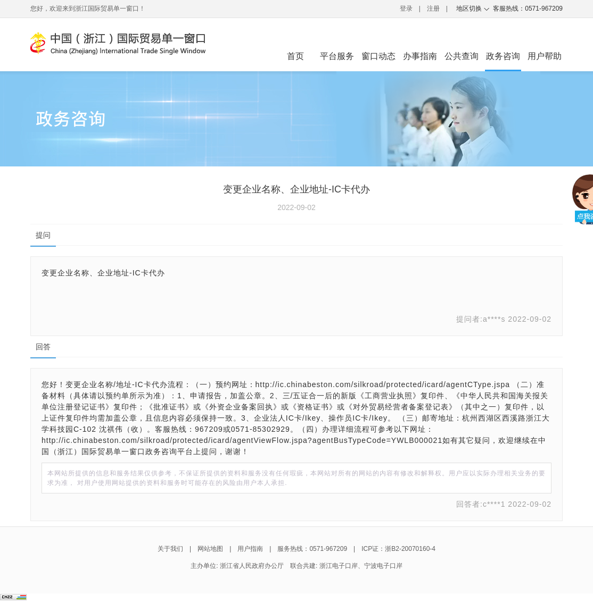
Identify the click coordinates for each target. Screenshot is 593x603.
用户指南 (250, 548)
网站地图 (210, 548)
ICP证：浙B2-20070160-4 (398, 548)
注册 (433, 8)
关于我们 (170, 548)
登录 (406, 8)
